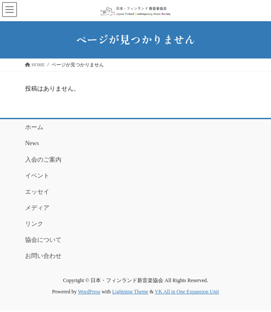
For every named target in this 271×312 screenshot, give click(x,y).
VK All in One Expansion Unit (187, 292)
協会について (43, 240)
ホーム (34, 127)
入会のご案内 (43, 159)
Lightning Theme (130, 292)
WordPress (89, 292)
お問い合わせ (43, 256)
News (32, 143)
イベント (37, 175)
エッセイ (37, 191)
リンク (34, 224)
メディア (37, 208)
